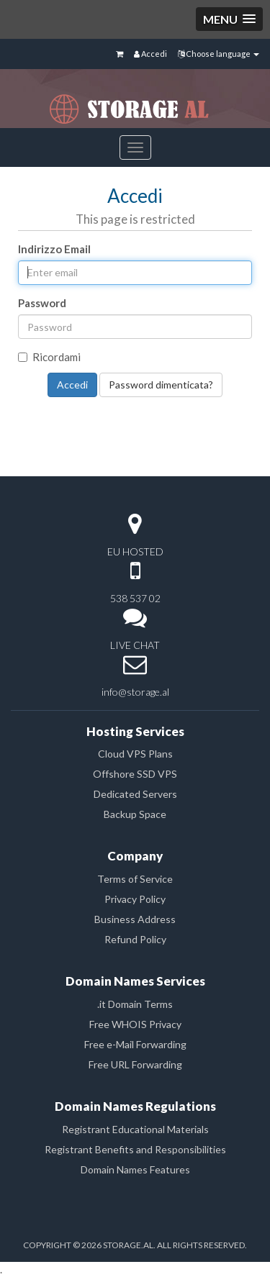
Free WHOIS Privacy (135, 1024)
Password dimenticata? (161, 384)
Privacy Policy (135, 899)
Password (42, 302)
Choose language (218, 53)
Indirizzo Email (54, 248)
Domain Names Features (135, 1169)
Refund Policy (135, 939)
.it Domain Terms (135, 1004)
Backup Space (135, 814)
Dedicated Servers (135, 794)
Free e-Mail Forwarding (135, 1044)
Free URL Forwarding (135, 1064)
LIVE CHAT (135, 645)
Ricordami (49, 356)
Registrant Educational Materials (135, 1129)
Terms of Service (135, 879)
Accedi (150, 53)
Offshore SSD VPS (135, 774)
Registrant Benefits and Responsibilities (135, 1149)
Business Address (135, 919)
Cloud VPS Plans (135, 753)
